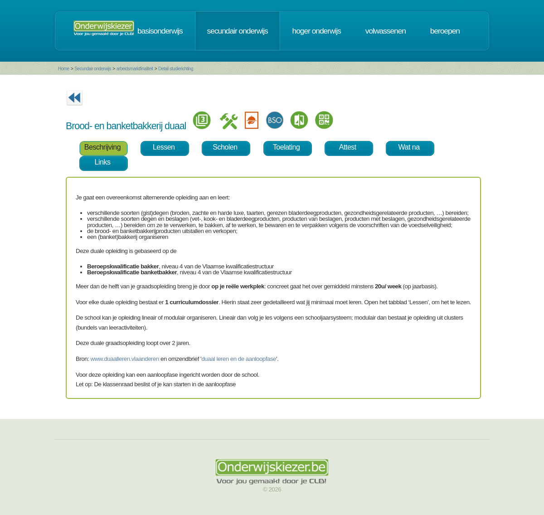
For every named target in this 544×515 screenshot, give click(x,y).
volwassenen (385, 30)
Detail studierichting (175, 68)
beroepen (445, 30)
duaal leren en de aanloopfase (238, 358)
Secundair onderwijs (92, 68)
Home (63, 68)
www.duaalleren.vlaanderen (125, 358)
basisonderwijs (160, 30)
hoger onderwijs (316, 30)
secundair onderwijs (237, 30)
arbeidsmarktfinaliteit (135, 68)
